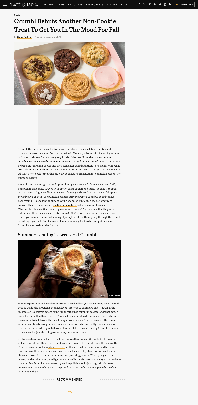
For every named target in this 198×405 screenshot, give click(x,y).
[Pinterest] (154, 5)
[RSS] (170, 5)
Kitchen (112, 4)
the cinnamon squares (58, 161)
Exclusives (75, 4)
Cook (124, 4)
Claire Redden (24, 37)
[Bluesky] (159, 5)
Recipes (49, 4)
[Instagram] (164, 5)
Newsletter (184, 4)
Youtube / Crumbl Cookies (110, 296)
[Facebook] (139, 5)
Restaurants (94, 4)
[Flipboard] (149, 5)
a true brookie (56, 347)
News (60, 4)
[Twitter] (144, 5)
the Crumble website (65, 205)
